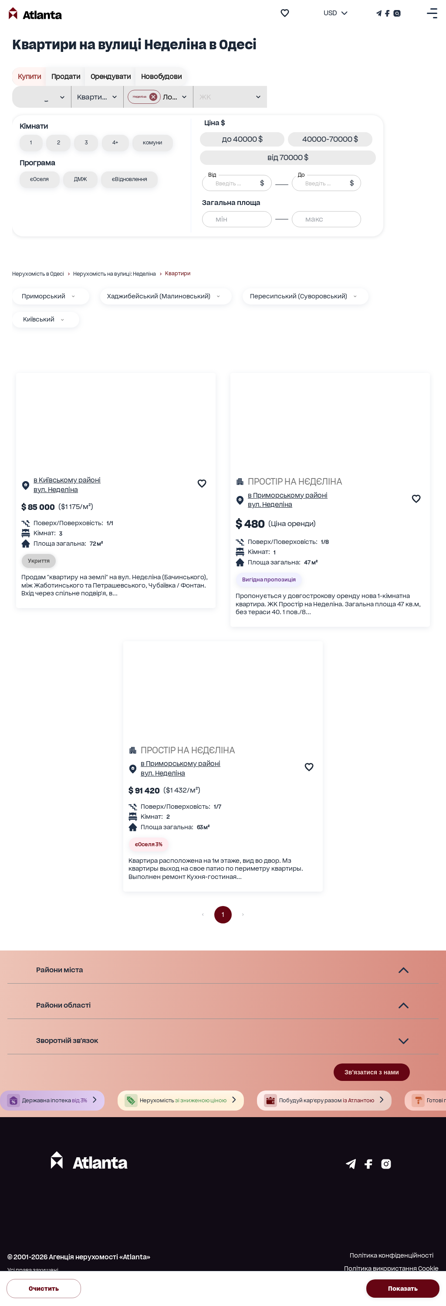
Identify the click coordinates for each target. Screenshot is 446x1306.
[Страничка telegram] (351, 1166)
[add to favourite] (285, 13)
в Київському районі (67, 480)
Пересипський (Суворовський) (298, 296)
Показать (402, 1288)
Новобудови (161, 76)
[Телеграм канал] (379, 13)
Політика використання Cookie (391, 1268)
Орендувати (110, 76)
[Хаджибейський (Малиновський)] (218, 296)
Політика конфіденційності (391, 1255)
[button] (31, 143)
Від (212, 175)
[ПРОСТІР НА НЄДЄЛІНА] (330, 481)
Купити (29, 76)
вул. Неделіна (56, 490)
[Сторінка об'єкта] (25, 487)
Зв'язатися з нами (372, 1072)
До (301, 175)
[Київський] (62, 320)
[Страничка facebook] (368, 1166)
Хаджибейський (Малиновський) (158, 296)
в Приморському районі (288, 495)
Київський (38, 319)
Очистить (44, 1288)
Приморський (43, 296)
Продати (65, 76)
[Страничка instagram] (386, 1166)
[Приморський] (73, 296)
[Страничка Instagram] (396, 13)
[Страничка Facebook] (387, 13)
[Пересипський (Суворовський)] (355, 296)
